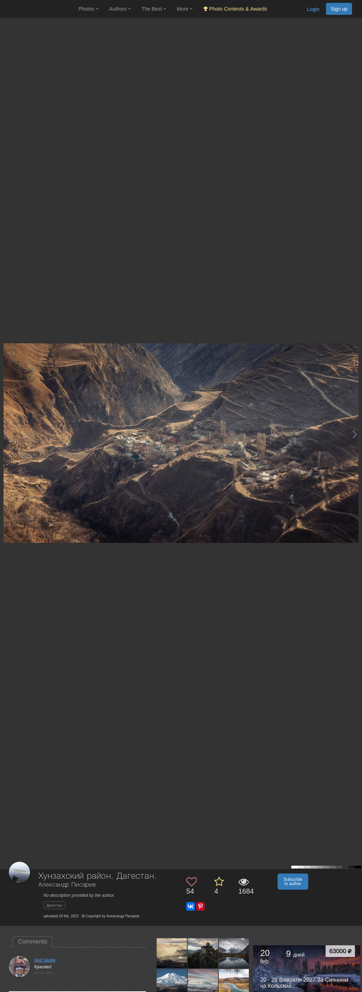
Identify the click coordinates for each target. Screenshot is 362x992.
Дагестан (54, 905)
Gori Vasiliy (45, 960)
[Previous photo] (6, 434)
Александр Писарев (67, 885)
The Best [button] (153, 8)
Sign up (339, 8)
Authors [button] (120, 8)
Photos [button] (88, 8)
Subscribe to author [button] (293, 881)
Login (313, 9)
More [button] (185, 8)
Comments (32, 941)
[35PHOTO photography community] (38, 9)
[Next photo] (354, 434)
